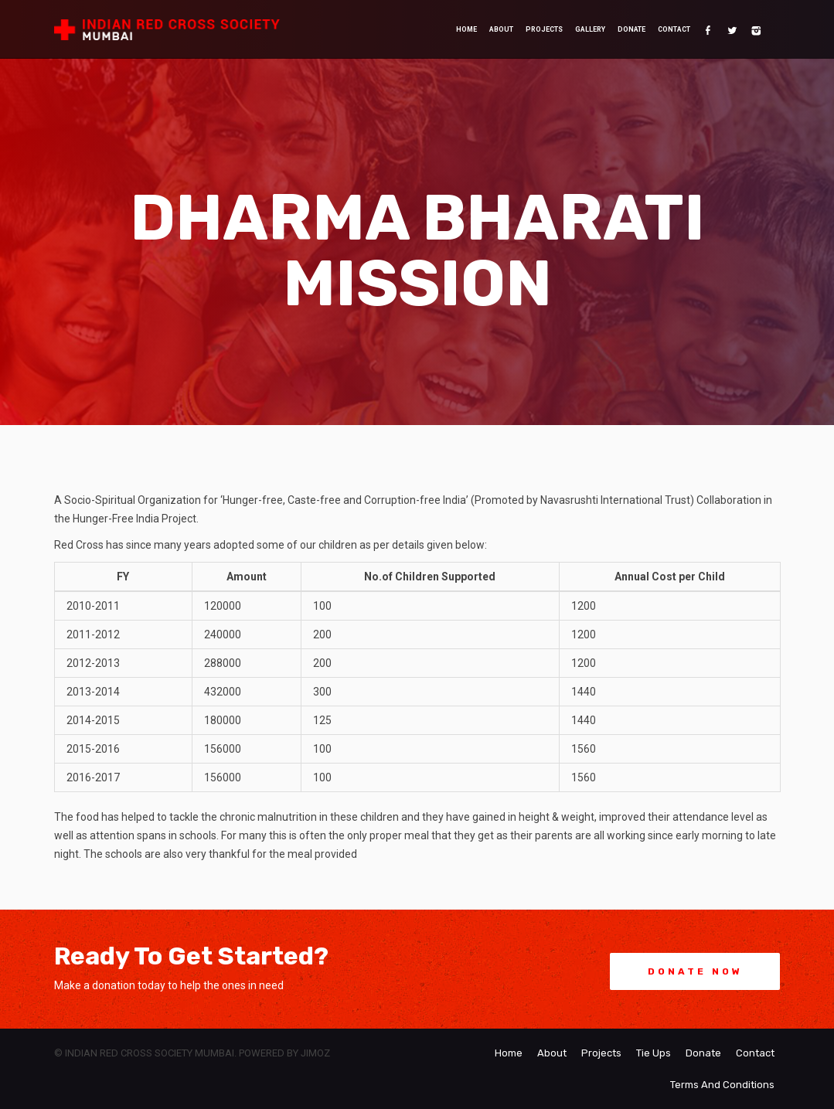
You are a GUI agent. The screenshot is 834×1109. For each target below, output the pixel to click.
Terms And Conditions (722, 1084)
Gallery (590, 29)
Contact (674, 29)
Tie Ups (653, 1053)
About (501, 29)
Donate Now (695, 971)
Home (466, 29)
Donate (631, 29)
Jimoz (315, 1053)
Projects (544, 29)
